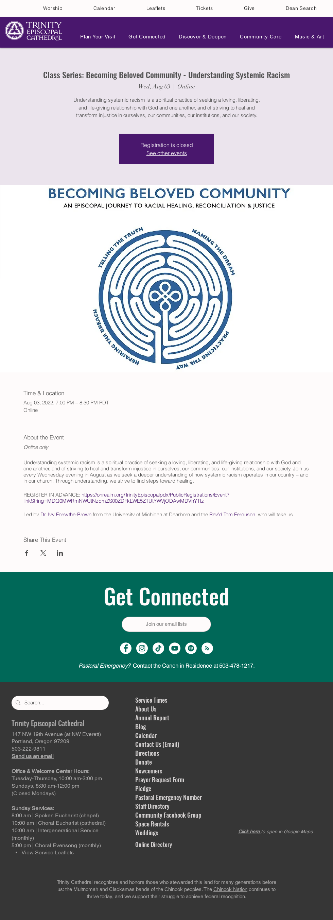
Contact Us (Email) (157, 744)
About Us (145, 708)
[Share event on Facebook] (26, 553)
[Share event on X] (43, 553)
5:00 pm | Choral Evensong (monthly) (56, 845)
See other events (166, 153)
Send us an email (33, 756)
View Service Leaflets (47, 852)
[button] (96, 36)
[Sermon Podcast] (207, 648)
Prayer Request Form (159, 779)
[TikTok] (158, 648)
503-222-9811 (29, 749)
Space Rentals (152, 823)
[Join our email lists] (166, 624)
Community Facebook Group (168, 814)
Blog (140, 726)
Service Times (151, 700)
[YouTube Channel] (174, 648)
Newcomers (148, 770)
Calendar (146, 735)
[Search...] (59, 703)
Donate (143, 761)
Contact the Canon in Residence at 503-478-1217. (166, 665)
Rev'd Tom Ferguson (232, 514)
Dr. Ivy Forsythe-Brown (65, 514)
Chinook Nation (230, 889)
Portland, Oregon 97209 (40, 741)
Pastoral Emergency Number (168, 797)
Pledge (143, 788)
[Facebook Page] (126, 648)
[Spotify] (191, 648)
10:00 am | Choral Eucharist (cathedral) (59, 823)
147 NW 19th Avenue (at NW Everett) (56, 734)
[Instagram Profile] (142, 648)
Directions (147, 753)
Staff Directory (152, 806)
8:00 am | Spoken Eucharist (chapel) (55, 815)
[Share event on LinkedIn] (60, 553)
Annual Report (152, 717)
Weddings (146, 832)
